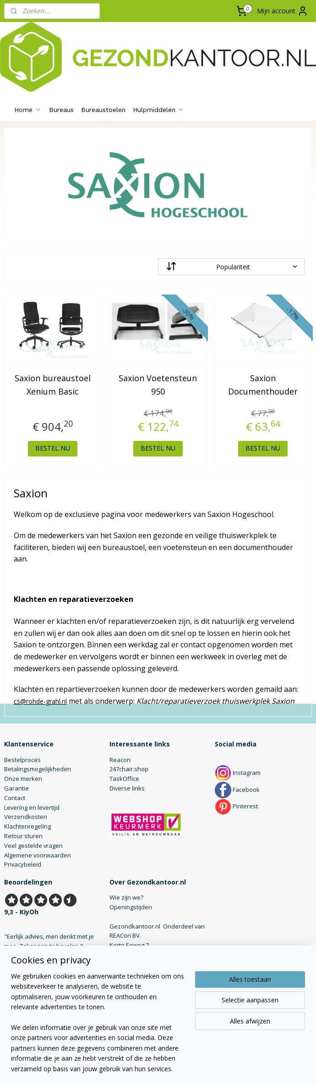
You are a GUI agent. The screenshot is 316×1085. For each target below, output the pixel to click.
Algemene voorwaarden (37, 855)
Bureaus (61, 109)
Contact (14, 798)
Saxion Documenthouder (263, 385)
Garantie (16, 788)
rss (148, 1068)
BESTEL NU (52, 448)
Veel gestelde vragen (33, 845)
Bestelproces (22, 760)
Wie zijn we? (126, 897)
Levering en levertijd (32, 807)
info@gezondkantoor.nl (142, 974)
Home (28, 109)
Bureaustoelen (103, 109)
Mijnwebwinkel (263, 1068)
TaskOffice (124, 778)
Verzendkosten (25, 816)
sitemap (129, 1068)
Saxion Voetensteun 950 (158, 385)
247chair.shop (128, 769)
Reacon (120, 760)
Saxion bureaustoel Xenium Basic (53, 385)
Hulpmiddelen (159, 109)
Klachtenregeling (27, 826)
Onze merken (23, 778)
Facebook (237, 789)
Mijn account (282, 11)
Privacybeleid (22, 864)
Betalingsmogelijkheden (37, 769)
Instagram (238, 772)
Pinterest (236, 806)
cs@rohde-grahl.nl (40, 700)
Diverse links (127, 788)
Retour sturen (23, 836)
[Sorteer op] (231, 267)
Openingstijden (130, 907)
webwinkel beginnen (183, 1068)
